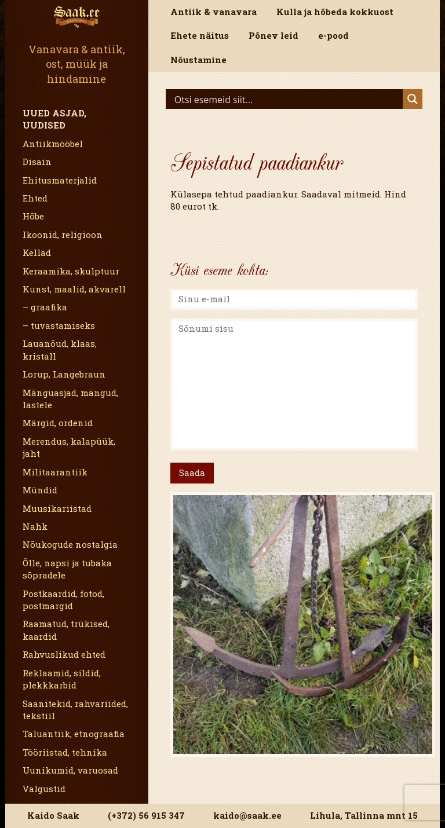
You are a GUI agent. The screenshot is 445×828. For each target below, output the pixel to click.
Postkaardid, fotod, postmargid (63, 599)
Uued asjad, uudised (54, 119)
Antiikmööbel (53, 143)
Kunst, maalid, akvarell (74, 289)
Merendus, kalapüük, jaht (69, 447)
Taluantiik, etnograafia (74, 733)
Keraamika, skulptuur (71, 271)
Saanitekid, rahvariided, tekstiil (75, 709)
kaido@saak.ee (247, 815)
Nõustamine (198, 59)
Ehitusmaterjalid (60, 180)
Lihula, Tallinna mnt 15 (364, 815)
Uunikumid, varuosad (70, 770)
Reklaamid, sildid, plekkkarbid (62, 679)
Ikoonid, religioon (63, 234)
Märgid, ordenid (58, 422)
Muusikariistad (57, 508)
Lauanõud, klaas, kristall (60, 349)
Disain (37, 161)
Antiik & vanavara (213, 11)
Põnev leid (273, 35)
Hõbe (33, 216)
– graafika (45, 307)
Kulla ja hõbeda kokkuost (334, 11)
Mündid (40, 490)
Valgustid (44, 788)
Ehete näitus (199, 35)
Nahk (35, 526)
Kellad (37, 252)
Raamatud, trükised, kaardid (66, 630)
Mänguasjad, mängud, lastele (70, 399)
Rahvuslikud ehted (64, 654)
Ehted (35, 198)
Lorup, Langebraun (64, 374)
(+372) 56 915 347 (146, 815)
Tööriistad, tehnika (65, 752)
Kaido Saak (53, 815)
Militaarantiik (55, 472)
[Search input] (287, 99)
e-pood (333, 35)
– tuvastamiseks (59, 325)
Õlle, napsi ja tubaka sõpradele (67, 569)
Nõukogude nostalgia (70, 544)
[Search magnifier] (412, 99)
